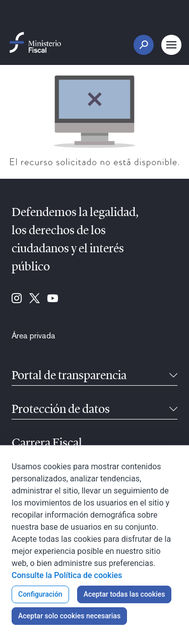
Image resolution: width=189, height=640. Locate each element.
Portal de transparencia (69, 376)
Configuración (40, 594)
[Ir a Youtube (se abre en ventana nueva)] (52, 299)
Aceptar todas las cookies (124, 594)
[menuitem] (33, 336)
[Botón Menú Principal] (171, 45)
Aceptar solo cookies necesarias (69, 616)
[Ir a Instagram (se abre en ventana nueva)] (17, 299)
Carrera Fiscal (47, 444)
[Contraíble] (173, 376)
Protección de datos (61, 410)
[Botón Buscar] (144, 45)
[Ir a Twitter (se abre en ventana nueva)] (34, 299)
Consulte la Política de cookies (67, 575)
